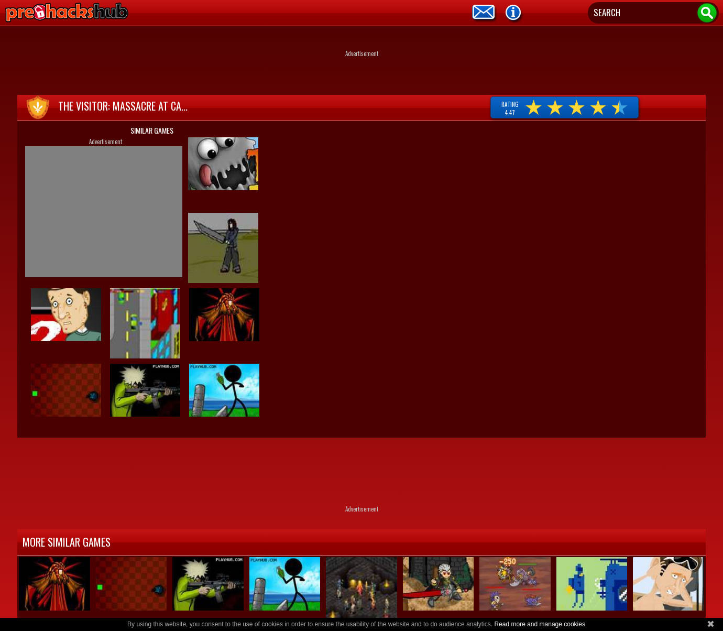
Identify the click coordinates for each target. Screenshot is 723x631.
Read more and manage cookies (539, 624)
